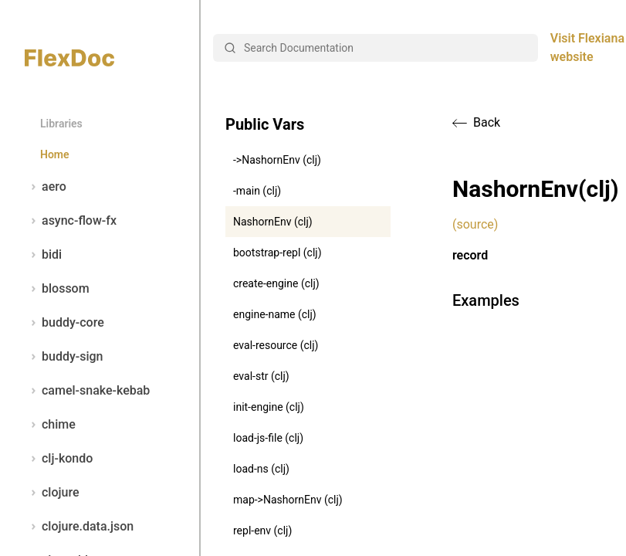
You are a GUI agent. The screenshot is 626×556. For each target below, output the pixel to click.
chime (50, 424)
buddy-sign (64, 356)
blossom (57, 289)
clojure (52, 492)
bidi (43, 255)
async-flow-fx (71, 221)
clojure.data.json (79, 526)
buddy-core (64, 323)
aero (45, 187)
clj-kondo (59, 458)
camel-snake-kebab (87, 390)
